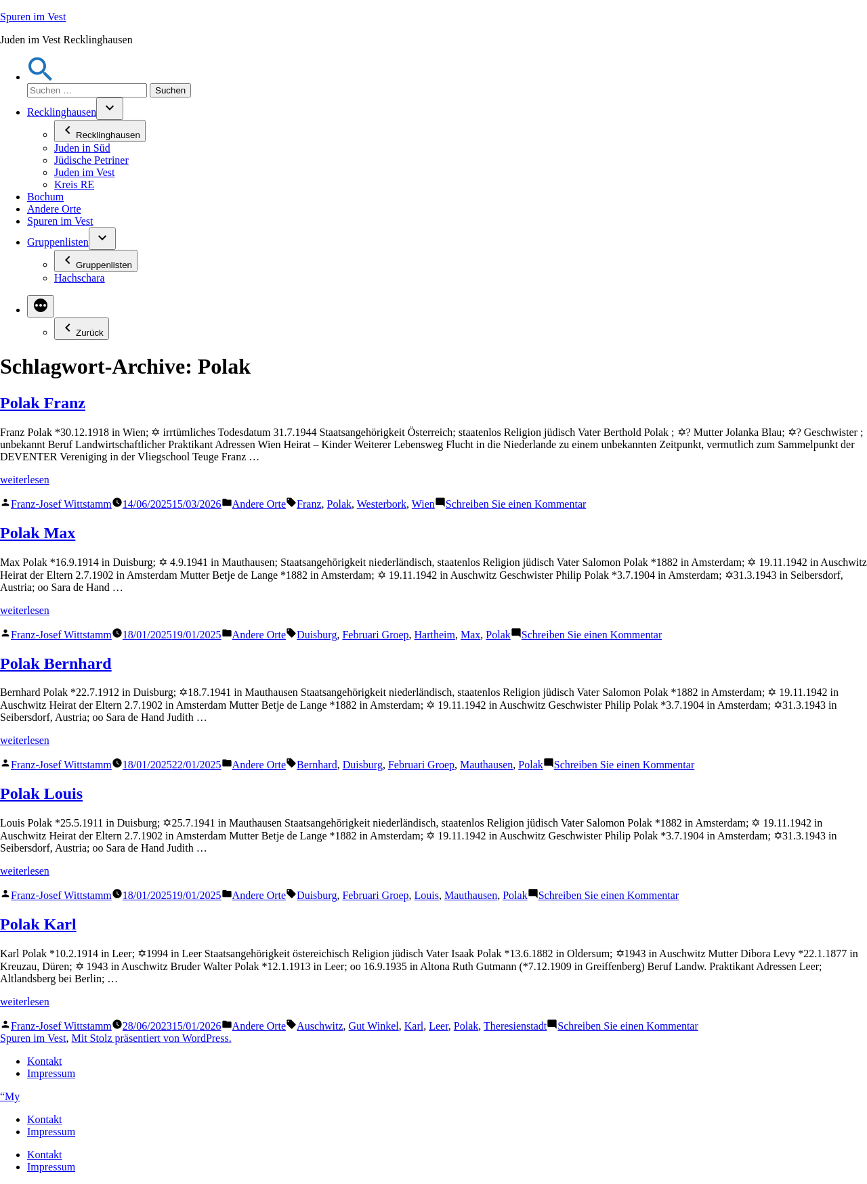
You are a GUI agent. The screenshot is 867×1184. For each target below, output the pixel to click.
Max (470, 634)
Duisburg (317, 634)
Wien (423, 504)
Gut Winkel (374, 1026)
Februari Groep (375, 634)
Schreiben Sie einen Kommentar (516, 504)
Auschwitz (320, 1026)
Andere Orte (54, 209)
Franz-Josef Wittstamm (61, 504)
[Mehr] (40, 306)
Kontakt (44, 1061)
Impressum (51, 1073)
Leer (438, 1026)
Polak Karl (38, 924)
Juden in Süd (82, 148)
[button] (40, 77)
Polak (339, 504)
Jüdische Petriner (91, 160)
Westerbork (381, 504)
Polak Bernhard (56, 663)
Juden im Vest (84, 172)
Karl (413, 1026)
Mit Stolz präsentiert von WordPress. (151, 1038)
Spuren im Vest (33, 16)
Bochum (45, 196)
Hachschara (79, 278)
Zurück (82, 329)
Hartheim (435, 634)
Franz (309, 504)
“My (10, 1096)
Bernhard (317, 764)
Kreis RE (74, 184)
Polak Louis (41, 793)
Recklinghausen (61, 112)
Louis (427, 895)
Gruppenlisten (58, 242)
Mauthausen (486, 764)
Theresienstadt (515, 1026)
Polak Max (37, 533)
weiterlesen (24, 479)
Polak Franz (42, 403)
